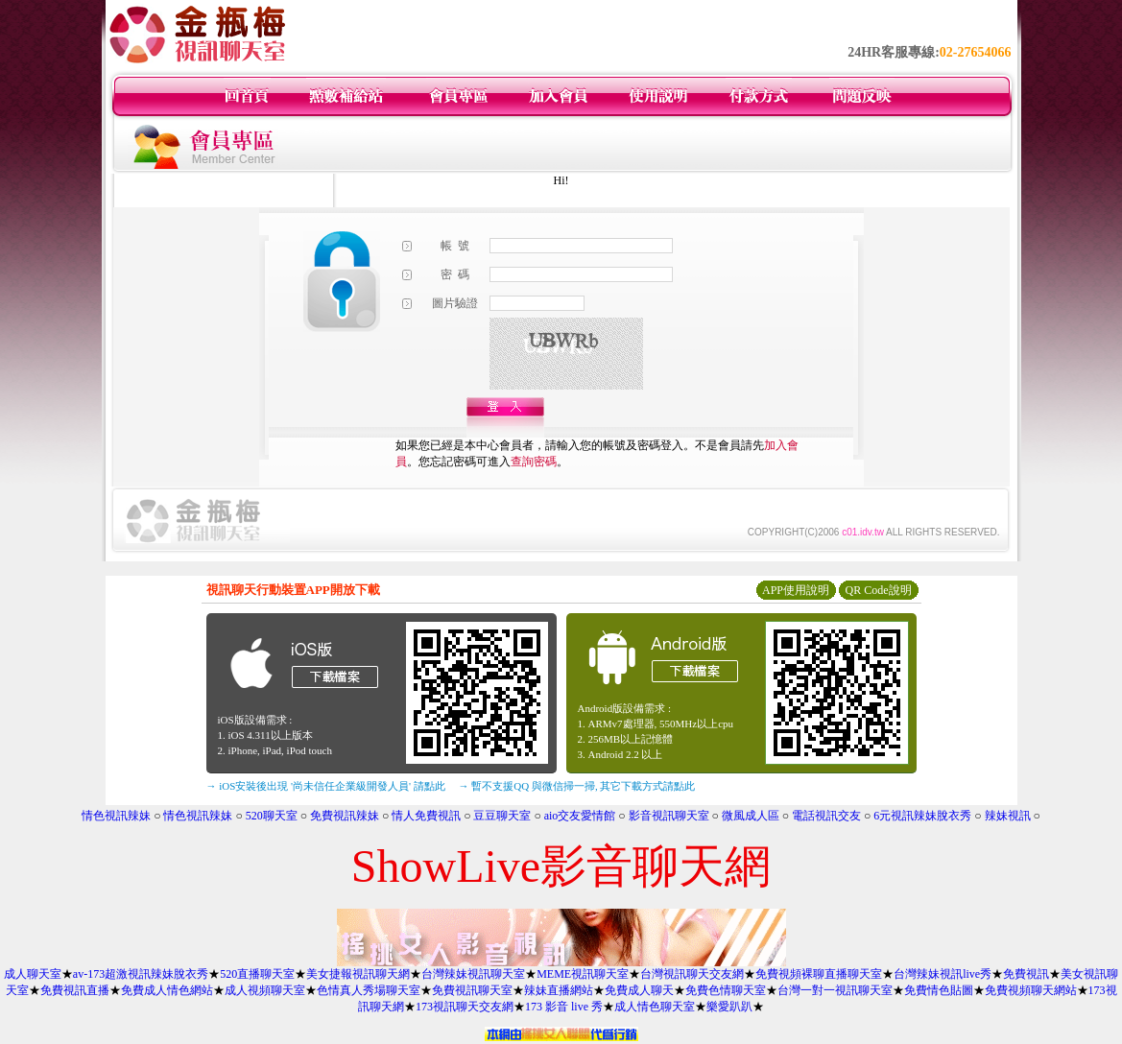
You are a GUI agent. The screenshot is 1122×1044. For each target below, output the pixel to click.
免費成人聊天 (639, 990)
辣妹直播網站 (558, 990)
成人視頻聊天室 (265, 990)
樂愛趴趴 (729, 1006)
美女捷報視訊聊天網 (358, 974)
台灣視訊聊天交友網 (692, 974)
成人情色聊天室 (654, 1006)
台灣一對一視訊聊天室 (835, 990)
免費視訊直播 (74, 990)
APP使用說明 (795, 590)
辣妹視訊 (1008, 815)
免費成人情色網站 (167, 990)
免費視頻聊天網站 (1031, 990)
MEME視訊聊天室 (583, 974)
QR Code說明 (879, 590)
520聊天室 (272, 815)
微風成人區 (750, 815)
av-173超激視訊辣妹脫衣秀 (140, 974)
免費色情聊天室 (725, 990)
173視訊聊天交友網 (464, 1006)
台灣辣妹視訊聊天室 (473, 974)
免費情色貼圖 (938, 990)
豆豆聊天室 (502, 815)
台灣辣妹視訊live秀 (942, 974)
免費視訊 (1026, 974)
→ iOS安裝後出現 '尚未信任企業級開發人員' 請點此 (325, 786)
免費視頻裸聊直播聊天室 (818, 974)
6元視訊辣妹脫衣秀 (922, 815)
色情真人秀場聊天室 (368, 990)
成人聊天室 (32, 974)
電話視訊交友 (826, 815)
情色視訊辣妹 (116, 815)
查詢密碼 (534, 461)
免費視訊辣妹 (344, 815)
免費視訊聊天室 (472, 990)
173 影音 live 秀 (564, 1006)
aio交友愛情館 (580, 815)
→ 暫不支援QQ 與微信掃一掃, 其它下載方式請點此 (577, 786)
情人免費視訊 (426, 815)
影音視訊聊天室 (669, 815)
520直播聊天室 (257, 974)
